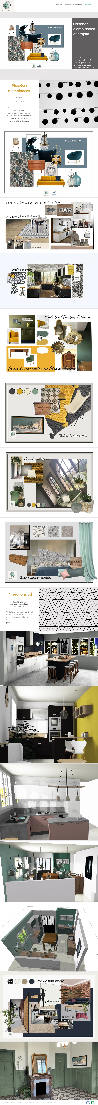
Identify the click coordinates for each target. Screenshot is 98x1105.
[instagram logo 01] (93, 1103)
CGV (42, 1102)
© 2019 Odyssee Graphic (13, 1102)
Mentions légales (51, 1102)
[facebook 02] (88, 1103)
